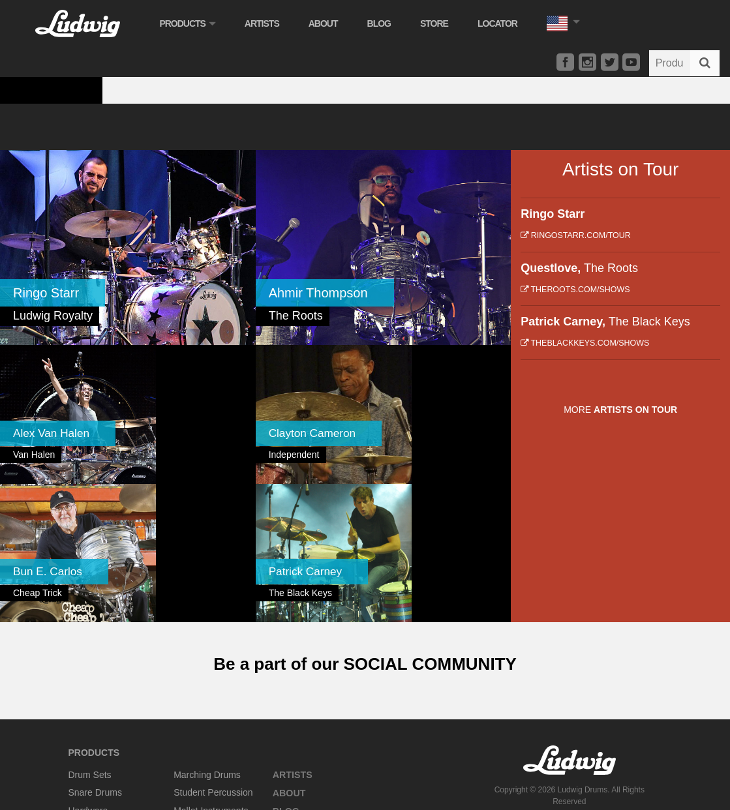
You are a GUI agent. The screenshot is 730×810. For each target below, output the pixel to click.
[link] (128, 247)
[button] (567, 22)
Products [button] (191, 23)
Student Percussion (213, 629)
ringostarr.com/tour (575, 235)
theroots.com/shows (575, 289)
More (620, 409)
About (327, 23)
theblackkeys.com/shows (585, 343)
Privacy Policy (537, 657)
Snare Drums (95, 629)
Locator (502, 23)
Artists (266, 23)
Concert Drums (99, 683)
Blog (383, 23)
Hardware (88, 647)
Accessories (92, 665)
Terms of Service (597, 657)
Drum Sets (90, 611)
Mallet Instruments (211, 647)
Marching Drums (207, 611)
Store (439, 23)
